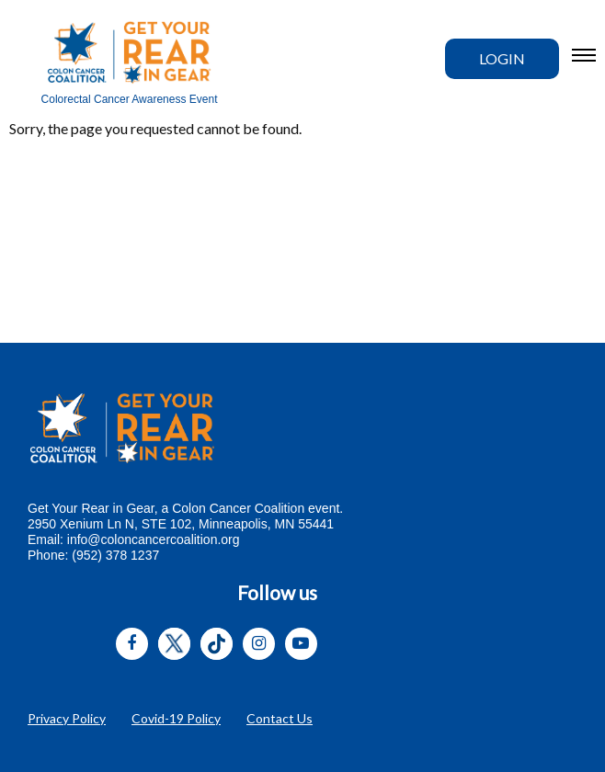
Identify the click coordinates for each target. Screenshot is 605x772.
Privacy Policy (67, 718)
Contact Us (279, 718)
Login (502, 58)
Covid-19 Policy (176, 718)
